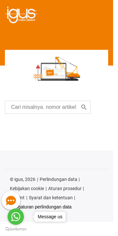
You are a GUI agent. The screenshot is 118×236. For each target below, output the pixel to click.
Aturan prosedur (65, 188)
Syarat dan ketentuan (51, 197)
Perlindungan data (58, 179)
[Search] (84, 107)
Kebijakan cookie (27, 188)
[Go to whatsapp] (16, 216)
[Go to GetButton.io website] (15, 229)
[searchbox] (43, 107)
